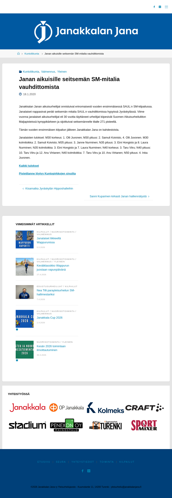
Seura (61, 462)
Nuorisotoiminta (63, 232)
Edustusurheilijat (49, 286)
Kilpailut (43, 232)
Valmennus (48, 71)
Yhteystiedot (82, 462)
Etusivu (43, 462)
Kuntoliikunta (31, 53)
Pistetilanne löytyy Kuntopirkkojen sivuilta (47, 173)
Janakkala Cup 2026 (49, 317)
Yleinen (62, 71)
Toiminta (107, 462)
